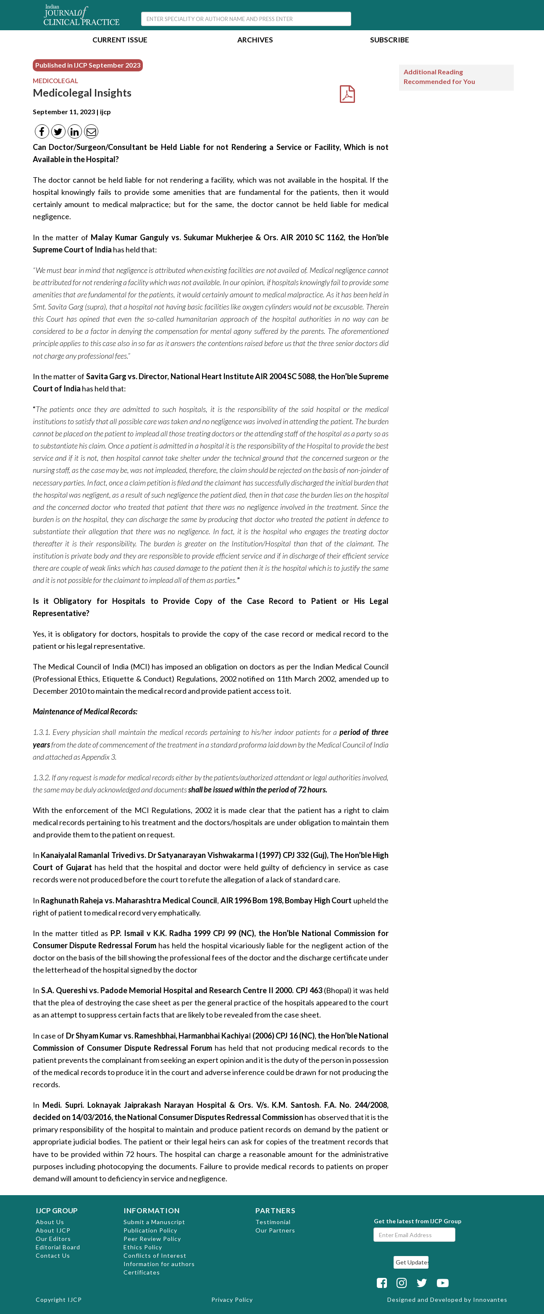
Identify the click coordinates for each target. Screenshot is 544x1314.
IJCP (75, 1299)
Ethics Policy (143, 1247)
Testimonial (273, 1221)
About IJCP (53, 1230)
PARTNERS (275, 1210)
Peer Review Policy (152, 1238)
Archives (255, 40)
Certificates (142, 1272)
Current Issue (119, 40)
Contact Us (53, 1255)
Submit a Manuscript (154, 1221)
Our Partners (275, 1230)
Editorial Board (58, 1247)
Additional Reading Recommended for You (439, 76)
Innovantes (490, 1299)
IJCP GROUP (57, 1210)
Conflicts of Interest (155, 1255)
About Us (50, 1221)
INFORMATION (152, 1210)
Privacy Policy (232, 1299)
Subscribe (389, 40)
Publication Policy (150, 1230)
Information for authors (159, 1263)
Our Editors (53, 1238)
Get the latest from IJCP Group (417, 1221)
